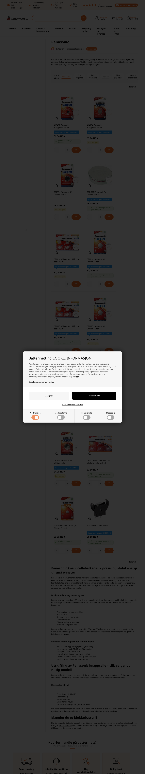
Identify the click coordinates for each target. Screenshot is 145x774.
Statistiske (110, 416)
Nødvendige (35, 416)
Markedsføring (61, 416)
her (77, 376)
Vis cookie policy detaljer (72, 404)
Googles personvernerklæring (41, 382)
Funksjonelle (86, 416)
